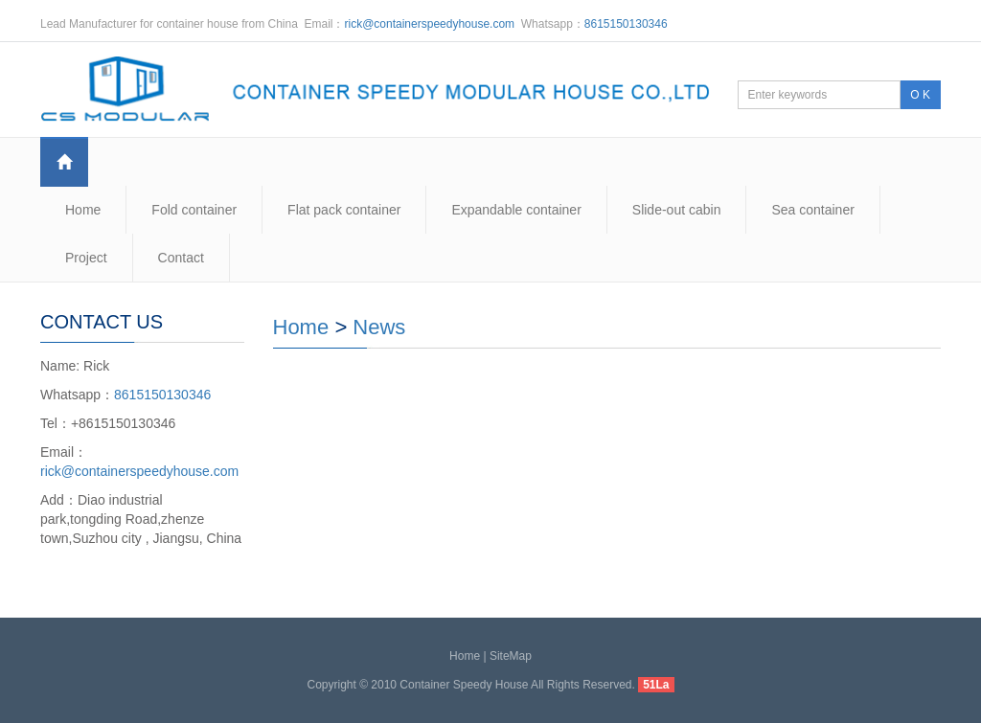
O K (920, 95)
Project (86, 257)
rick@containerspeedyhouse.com (430, 24)
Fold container (194, 209)
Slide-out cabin (676, 209)
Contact (181, 257)
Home (83, 209)
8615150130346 (626, 24)
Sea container (812, 209)
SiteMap (511, 656)
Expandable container (516, 209)
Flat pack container (343, 209)
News (379, 327)
